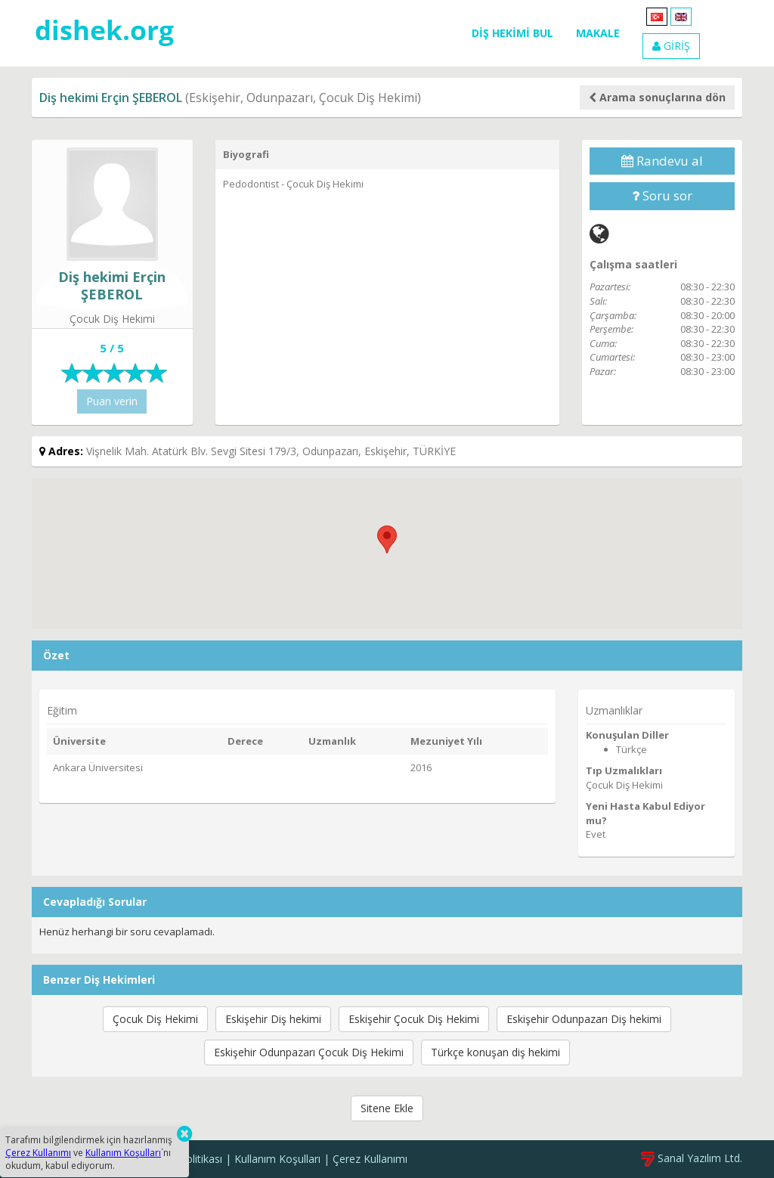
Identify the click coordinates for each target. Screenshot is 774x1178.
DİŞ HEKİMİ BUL (512, 33)
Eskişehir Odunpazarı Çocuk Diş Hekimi (309, 1052)
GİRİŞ (671, 46)
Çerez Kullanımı (370, 1159)
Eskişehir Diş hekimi (273, 1019)
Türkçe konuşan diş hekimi (495, 1052)
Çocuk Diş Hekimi (155, 1019)
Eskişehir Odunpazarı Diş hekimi (583, 1019)
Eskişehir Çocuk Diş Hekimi (413, 1019)
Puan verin (112, 401)
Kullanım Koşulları (277, 1159)
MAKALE (598, 33)
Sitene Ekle (387, 1108)
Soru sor (662, 195)
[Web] (599, 233)
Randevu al (662, 160)
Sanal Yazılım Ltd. (691, 1158)
